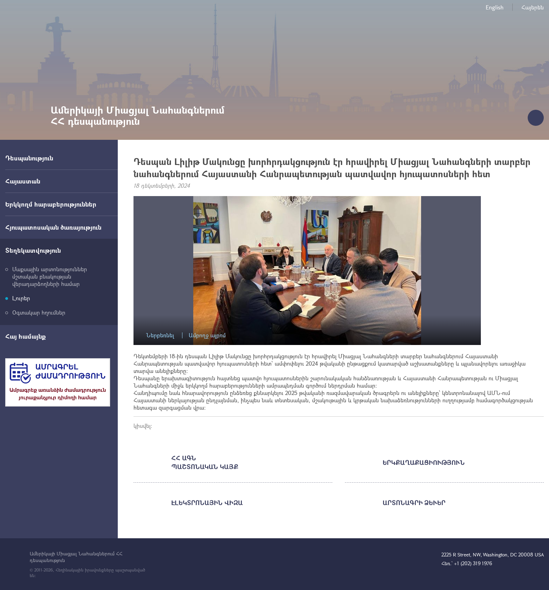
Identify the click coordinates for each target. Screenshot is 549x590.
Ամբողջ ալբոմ (207, 335)
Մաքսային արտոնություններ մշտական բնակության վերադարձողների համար (49, 276)
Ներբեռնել (160, 335)
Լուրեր (21, 298)
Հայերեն (532, 7)
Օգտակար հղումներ (38, 312)
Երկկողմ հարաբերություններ (50, 204)
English (495, 7)
